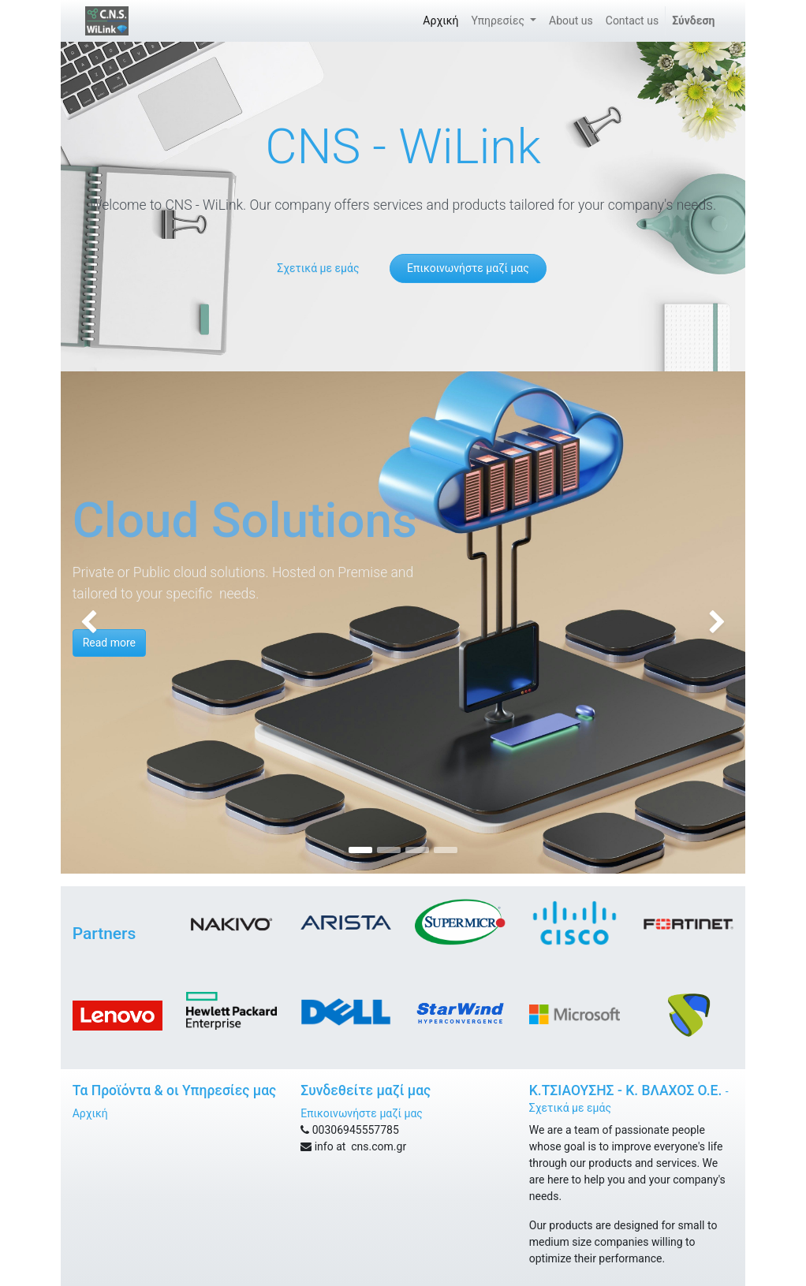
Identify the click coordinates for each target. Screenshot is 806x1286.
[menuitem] (440, 20)
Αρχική (90, 1113)
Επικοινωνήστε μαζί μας (468, 268)
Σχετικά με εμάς (318, 268)
